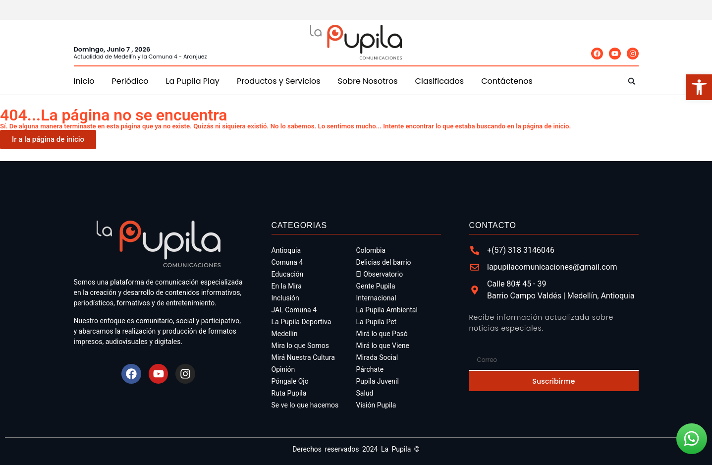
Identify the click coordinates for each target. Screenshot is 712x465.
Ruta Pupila (289, 393)
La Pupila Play (192, 81)
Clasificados (439, 81)
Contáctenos (507, 81)
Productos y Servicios (279, 81)
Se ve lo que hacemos (305, 405)
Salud (365, 393)
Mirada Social (377, 357)
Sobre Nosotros (368, 81)
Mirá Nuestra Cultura (303, 357)
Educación (288, 274)
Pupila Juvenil (377, 381)
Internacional (376, 298)
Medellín (285, 334)
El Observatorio (379, 274)
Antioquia (286, 250)
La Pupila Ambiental (387, 310)
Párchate (370, 369)
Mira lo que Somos (300, 345)
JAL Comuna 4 (294, 310)
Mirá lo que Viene (383, 345)
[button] (632, 81)
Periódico (130, 81)
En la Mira (287, 286)
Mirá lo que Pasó (382, 334)
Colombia (371, 250)
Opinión (283, 369)
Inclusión (285, 298)
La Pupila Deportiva (301, 322)
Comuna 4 (287, 262)
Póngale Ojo (290, 381)
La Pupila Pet (376, 322)
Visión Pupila (376, 405)
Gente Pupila (375, 286)
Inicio (84, 81)
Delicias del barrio (383, 262)
